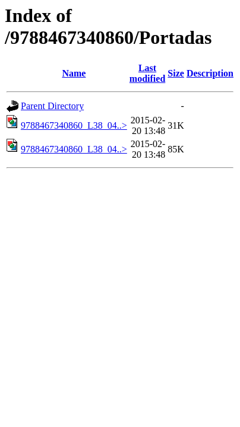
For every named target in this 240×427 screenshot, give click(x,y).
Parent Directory (52, 106)
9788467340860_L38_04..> (74, 125)
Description (210, 73)
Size (176, 73)
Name (74, 73)
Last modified (147, 73)
